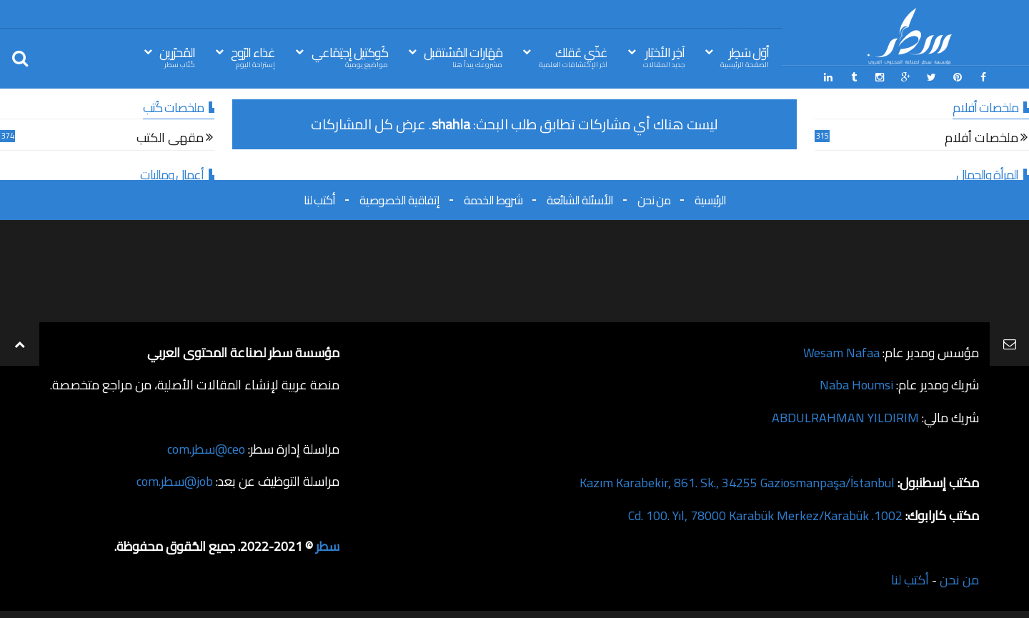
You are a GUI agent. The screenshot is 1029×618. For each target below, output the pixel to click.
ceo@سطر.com (206, 448)
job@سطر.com (174, 480)
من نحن (653, 199)
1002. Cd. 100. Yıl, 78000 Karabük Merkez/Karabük (765, 512)
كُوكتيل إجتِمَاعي (350, 56)
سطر (327, 545)
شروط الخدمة (493, 199)
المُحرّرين (177, 56)
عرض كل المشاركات (368, 124)
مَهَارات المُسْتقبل (463, 56)
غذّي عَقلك (573, 56)
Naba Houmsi (856, 384)
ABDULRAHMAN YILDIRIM (845, 416)
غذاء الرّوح (253, 56)
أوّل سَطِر (744, 56)
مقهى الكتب (170, 139)
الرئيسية (710, 199)
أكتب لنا (319, 199)
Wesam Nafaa (841, 352)
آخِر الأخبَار (664, 56)
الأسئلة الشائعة (580, 199)
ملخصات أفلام (981, 139)
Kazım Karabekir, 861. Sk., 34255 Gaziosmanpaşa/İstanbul (737, 480)
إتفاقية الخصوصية (399, 199)
